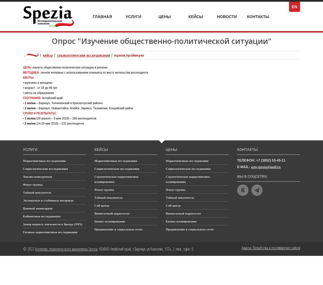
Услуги (137, 15)
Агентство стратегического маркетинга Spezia (66, 249)
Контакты (258, 16)
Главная (102, 16)
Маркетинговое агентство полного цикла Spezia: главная (31, 55)
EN (296, 7)
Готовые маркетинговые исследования (50, 232)
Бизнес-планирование (109, 221)
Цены (168, 16)
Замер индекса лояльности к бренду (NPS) (52, 224)
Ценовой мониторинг (38, 208)
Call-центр (101, 205)
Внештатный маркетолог (112, 213)
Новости (227, 16)
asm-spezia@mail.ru (266, 167)
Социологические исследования (83, 55)
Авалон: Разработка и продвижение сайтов (271, 247)
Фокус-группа (32, 184)
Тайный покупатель (37, 192)
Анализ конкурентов (37, 176)
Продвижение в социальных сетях (118, 229)
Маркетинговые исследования (44, 160)
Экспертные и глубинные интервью (48, 200)
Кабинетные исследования (41, 216)
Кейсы (199, 16)
